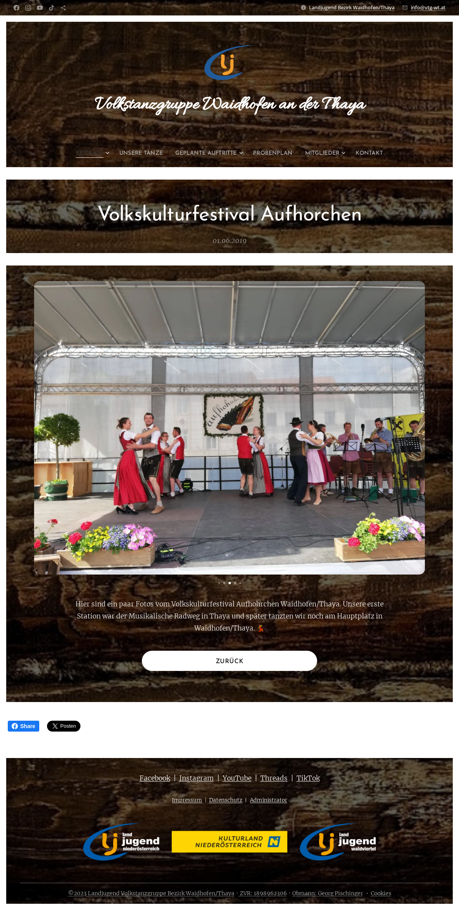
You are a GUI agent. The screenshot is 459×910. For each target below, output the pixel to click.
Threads (274, 778)
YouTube (237, 778)
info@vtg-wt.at (428, 7)
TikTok (308, 778)
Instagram (196, 778)
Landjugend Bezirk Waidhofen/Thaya (351, 7)
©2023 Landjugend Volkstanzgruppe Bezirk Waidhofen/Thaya (151, 893)
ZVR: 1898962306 (263, 893)
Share (23, 726)
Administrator (268, 799)
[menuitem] (80, 153)
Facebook (155, 778)
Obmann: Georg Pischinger (327, 893)
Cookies (381, 893)
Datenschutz (226, 799)
